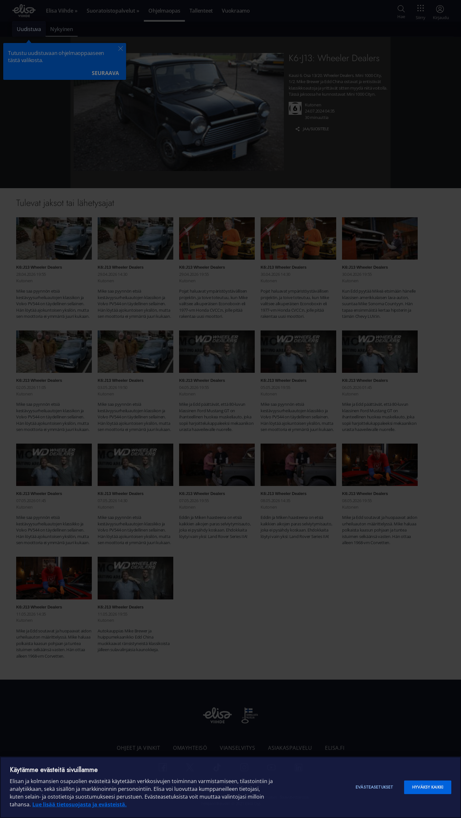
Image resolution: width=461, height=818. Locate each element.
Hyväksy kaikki (427, 787)
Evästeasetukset (374, 787)
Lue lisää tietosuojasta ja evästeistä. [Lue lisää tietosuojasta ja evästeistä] (79, 804)
